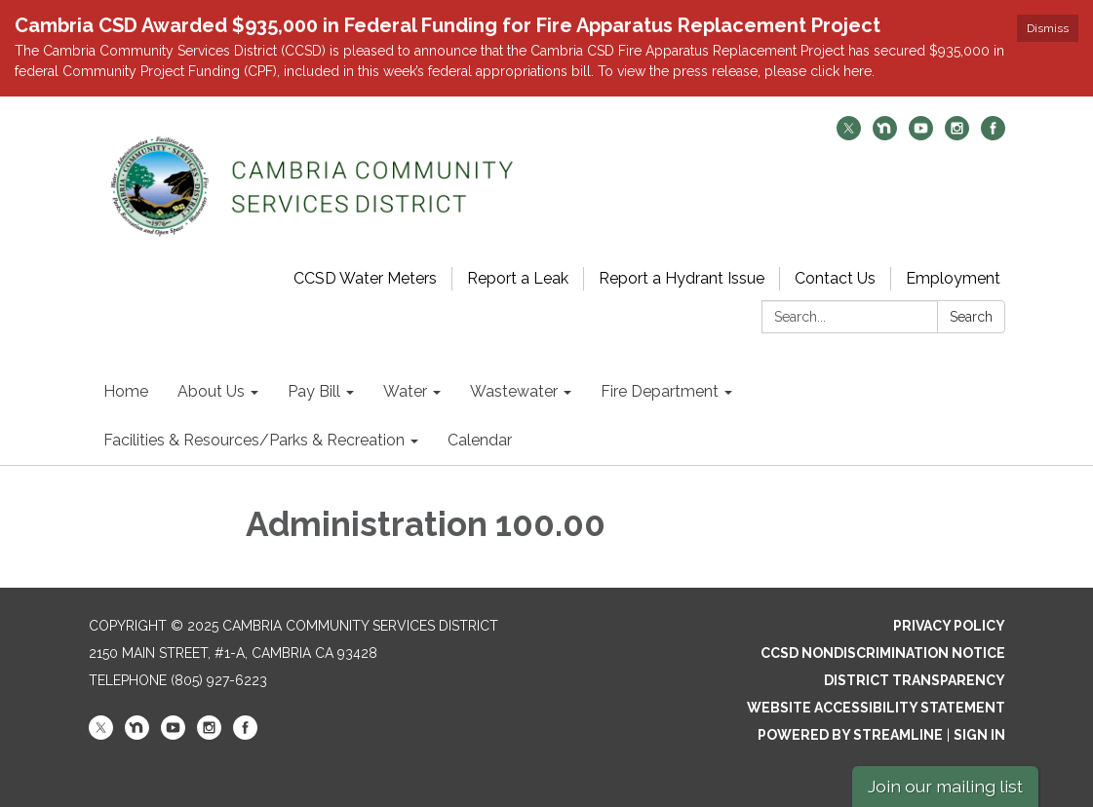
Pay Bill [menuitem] (314, 391)
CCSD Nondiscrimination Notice (883, 653)
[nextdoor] (885, 135)
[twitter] (849, 135)
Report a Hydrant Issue (681, 278)
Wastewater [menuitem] (514, 391)
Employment (953, 278)
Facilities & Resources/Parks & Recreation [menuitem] (254, 440)
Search (971, 317)
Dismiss (1048, 28)
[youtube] (921, 135)
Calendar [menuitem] (480, 440)
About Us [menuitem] (211, 391)
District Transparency (914, 680)
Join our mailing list (945, 786)
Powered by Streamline (850, 735)
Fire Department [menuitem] (660, 391)
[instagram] (957, 135)
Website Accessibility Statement (876, 707)
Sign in (979, 735)
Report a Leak (517, 278)
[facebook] (993, 135)
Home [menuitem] (125, 391)
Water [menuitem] (405, 391)
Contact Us (835, 278)
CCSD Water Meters (365, 278)
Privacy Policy (949, 626)
